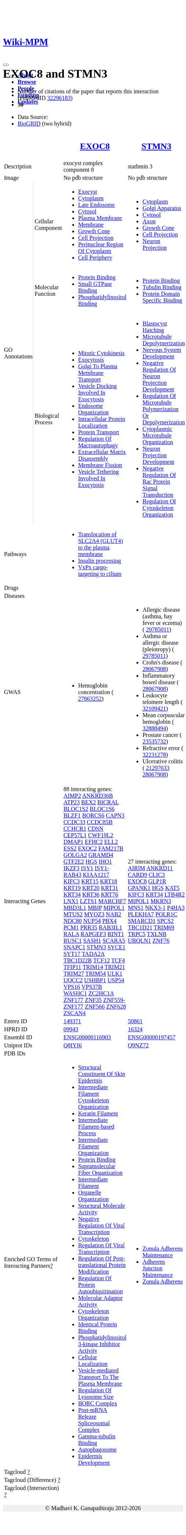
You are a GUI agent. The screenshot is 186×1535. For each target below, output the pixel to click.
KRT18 (108, 881)
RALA (71, 934)
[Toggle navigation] (6, 65)
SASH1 (92, 941)
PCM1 (71, 927)
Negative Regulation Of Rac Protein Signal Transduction (159, 481)
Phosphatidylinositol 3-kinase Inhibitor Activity (102, 1344)
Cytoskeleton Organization (93, 1314)
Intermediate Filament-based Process (96, 1126)
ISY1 (87, 868)
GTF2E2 (73, 861)
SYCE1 (116, 947)
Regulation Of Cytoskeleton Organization (159, 508)
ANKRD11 (159, 868)
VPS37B (91, 987)
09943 (70, 1029)
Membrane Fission (100, 465)
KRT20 (90, 888)
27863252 (90, 699)
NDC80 (72, 921)
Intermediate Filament (93, 1182)
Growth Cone (94, 231)
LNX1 (71, 901)
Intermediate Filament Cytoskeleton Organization (93, 1097)
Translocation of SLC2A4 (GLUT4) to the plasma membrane (100, 544)
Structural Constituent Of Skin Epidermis (101, 1074)
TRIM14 (93, 967)
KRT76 (109, 894)
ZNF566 (95, 1006)
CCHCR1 (74, 829)
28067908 (154, 669)
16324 (135, 1029)
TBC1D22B (77, 960)
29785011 (157, 629)
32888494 (154, 728)
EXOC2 (87, 848)
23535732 (154, 741)
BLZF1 (72, 815)
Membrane (90, 224)
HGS (91, 861)
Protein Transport (98, 432)
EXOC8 (95, 146)
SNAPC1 (74, 947)
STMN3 (156, 146)
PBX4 (109, 921)
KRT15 (89, 881)
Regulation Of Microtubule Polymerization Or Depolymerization (163, 409)
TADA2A (93, 954)
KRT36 (90, 894)
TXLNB (156, 934)
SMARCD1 (142, 921)
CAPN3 (115, 815)
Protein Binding (97, 277)
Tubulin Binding (161, 287)
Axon (149, 221)
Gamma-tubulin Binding (96, 1439)
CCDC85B (99, 822)
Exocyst (87, 192)
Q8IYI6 (72, 1045)
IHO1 (105, 861)
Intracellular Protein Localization (101, 422)
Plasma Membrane (100, 218)
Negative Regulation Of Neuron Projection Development (159, 376)
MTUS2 (73, 914)
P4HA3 (176, 908)
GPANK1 (139, 888)
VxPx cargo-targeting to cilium (99, 570)
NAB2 (113, 914)
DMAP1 (73, 842)
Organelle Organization (93, 1195)
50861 (135, 1021)
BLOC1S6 (102, 809)
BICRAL (107, 802)
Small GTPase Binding (95, 287)
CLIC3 (157, 875)
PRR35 (88, 927)
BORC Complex (97, 1403)
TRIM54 (95, 973)
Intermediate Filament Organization (93, 1146)
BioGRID (29, 123)
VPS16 (71, 987)
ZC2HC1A (101, 993)
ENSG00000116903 (87, 1037)
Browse (27, 82)
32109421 (154, 708)
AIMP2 (72, 796)
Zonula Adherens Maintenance (162, 1251)
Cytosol (87, 211)
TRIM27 (73, 973)
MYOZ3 (94, 914)
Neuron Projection (154, 244)
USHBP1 (95, 980)
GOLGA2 (75, 855)
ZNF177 (73, 1000)
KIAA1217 (96, 875)
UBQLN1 (139, 941)
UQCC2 (73, 980)
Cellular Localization (92, 1360)
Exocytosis (91, 360)
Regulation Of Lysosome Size (95, 1393)
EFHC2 (94, 842)
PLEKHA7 (141, 914)
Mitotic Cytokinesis (101, 353)
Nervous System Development (161, 353)
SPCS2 (165, 921)
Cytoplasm (90, 198)
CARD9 (137, 875)
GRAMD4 (100, 855)
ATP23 (71, 802)
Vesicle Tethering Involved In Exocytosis (98, 478)
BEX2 (88, 802)
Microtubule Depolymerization (163, 340)
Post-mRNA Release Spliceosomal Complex (94, 1420)
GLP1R (157, 881)
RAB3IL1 (110, 927)
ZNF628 (116, 1006)
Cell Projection (95, 238)
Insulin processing (99, 561)
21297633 (157, 768)
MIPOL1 (114, 908)
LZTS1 (88, 901)
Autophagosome (97, 1449)
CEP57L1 (75, 835)
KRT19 (72, 888)
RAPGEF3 (93, 934)
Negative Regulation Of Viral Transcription (101, 1225)
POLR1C (167, 914)
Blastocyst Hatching (154, 326)
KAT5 (172, 888)
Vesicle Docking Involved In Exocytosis (97, 392)
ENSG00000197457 (151, 1037)
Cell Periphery (95, 257)
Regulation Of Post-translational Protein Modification (101, 1265)
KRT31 (109, 888)
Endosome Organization (93, 409)
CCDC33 (74, 822)
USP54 (115, 980)
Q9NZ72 (138, 1045)
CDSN (95, 829)
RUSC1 (72, 941)
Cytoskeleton (93, 1239)
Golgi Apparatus (161, 208)
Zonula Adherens (162, 1281)
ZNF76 (161, 941)
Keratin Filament (98, 1113)
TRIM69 (164, 927)
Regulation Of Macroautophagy (98, 442)
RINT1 (115, 934)
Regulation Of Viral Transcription (101, 1248)
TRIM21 (115, 967)
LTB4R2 (174, 894)
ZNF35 (93, 1000)
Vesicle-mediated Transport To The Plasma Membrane (100, 1377)
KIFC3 (71, 881)
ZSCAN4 (74, 1013)
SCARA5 (114, 941)
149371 (72, 1021)
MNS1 (135, 908)
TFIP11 (72, 967)
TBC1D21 (140, 927)
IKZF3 (71, 868)
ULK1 (115, 973)
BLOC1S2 (75, 809)
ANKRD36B (97, 796)
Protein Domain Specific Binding (162, 297)
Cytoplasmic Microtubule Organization (157, 435)
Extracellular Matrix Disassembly (102, 455)
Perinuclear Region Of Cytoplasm (100, 247)
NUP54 (92, 921)
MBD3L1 (74, 908)
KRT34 (72, 894)
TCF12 (101, 960)
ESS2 (70, 848)
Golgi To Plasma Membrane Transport (97, 373)
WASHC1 (75, 993)
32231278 (154, 755)
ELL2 (111, 842)
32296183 (58, 98)
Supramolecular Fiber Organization (100, 1169)
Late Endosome (96, 205)
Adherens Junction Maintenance (157, 1268)
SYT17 (71, 954)
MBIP (95, 908)
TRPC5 (136, 934)
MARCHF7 (112, 901)
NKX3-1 (155, 908)
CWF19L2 (100, 835)
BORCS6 (93, 815)
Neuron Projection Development (158, 455)
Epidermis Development (94, 1459)
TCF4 (118, 960)
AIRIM (136, 868)
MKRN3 (160, 901)
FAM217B (110, 848)
